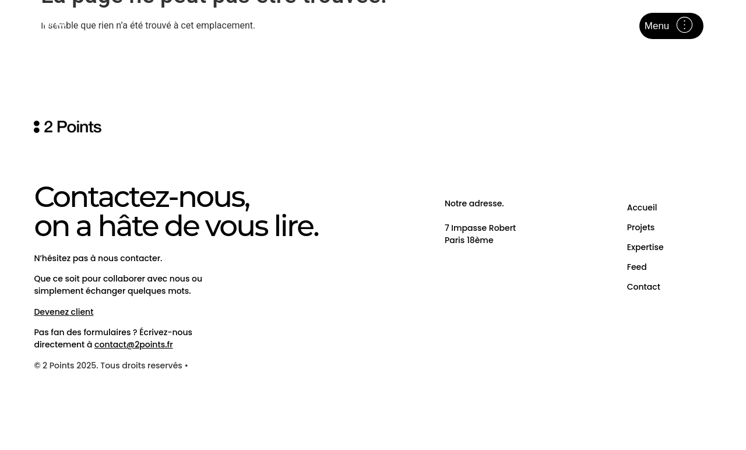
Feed (637, 267)
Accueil (642, 207)
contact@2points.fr (133, 344)
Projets (641, 227)
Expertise (645, 247)
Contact (643, 287)
